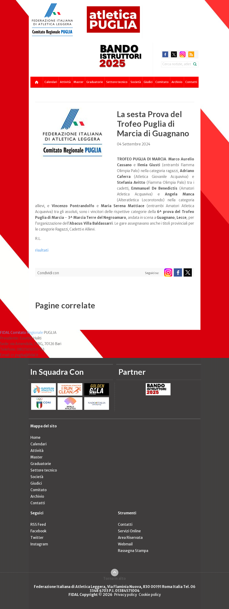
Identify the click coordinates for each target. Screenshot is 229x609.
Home (35, 437)
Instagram (39, 544)
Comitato (162, 82)
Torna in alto (114, 578)
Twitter (37, 537)
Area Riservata (130, 537)
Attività (65, 82)
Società (136, 82)
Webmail (125, 544)
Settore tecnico (116, 82)
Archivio (176, 82)
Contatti (191, 82)
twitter (174, 54)
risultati (41, 250)
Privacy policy (125, 594)
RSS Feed (38, 524)
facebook (165, 54)
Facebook (38, 531)
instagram (182, 54)
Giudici (148, 82)
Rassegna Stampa (133, 550)
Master (78, 82)
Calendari (50, 82)
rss (191, 54)
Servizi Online (129, 531)
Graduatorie (94, 82)
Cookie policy (150, 594)
